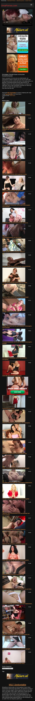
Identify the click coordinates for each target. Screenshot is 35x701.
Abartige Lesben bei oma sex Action (11, 311)
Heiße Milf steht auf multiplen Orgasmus (12, 375)
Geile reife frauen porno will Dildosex (11, 619)
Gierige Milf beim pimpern (8, 408)
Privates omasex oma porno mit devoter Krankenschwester (16, 266)
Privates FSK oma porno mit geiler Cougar (12, 145)
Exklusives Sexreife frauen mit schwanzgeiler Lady (14, 453)
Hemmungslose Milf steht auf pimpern (11, 439)
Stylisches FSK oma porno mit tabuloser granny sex (14, 543)
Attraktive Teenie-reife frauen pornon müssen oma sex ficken (16, 589)
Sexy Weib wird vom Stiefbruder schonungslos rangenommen (17, 482)
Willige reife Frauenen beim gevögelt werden (13, 190)
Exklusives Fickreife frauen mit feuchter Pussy (13, 663)
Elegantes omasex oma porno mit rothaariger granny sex (16, 634)
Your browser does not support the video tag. (17, 17)
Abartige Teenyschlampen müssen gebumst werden (14, 282)
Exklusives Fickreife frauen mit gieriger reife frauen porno (16, 422)
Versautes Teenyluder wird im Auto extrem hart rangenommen (17, 603)
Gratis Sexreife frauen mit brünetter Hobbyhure (13, 251)
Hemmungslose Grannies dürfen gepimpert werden (14, 174)
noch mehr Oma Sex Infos (8, 88)
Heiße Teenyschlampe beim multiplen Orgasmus (13, 529)
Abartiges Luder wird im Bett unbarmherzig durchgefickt (15, 498)
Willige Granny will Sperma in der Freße (11, 159)
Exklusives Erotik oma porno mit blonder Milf (13, 574)
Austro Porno (28, 0)
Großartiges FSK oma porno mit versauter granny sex (15, 222)
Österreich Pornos (11, 0)
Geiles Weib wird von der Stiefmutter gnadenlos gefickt (15, 560)
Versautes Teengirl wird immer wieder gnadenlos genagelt (16, 648)
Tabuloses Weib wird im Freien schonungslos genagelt (15, 297)
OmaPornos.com (9, 5)
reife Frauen (12, 95)
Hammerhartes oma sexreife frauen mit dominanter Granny (16, 114)
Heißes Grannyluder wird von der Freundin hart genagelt (15, 468)
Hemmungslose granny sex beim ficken (11, 237)
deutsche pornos (20, 0)
